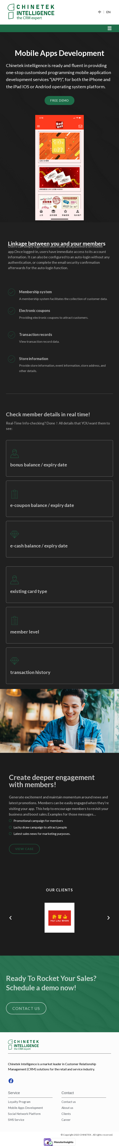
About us (67, 1107)
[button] (10, 917)
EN (108, 12)
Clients (66, 1113)
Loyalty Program (19, 1101)
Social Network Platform (24, 1113)
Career (66, 1119)
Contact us (68, 1101)
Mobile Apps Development (25, 1107)
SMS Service (16, 1119)
